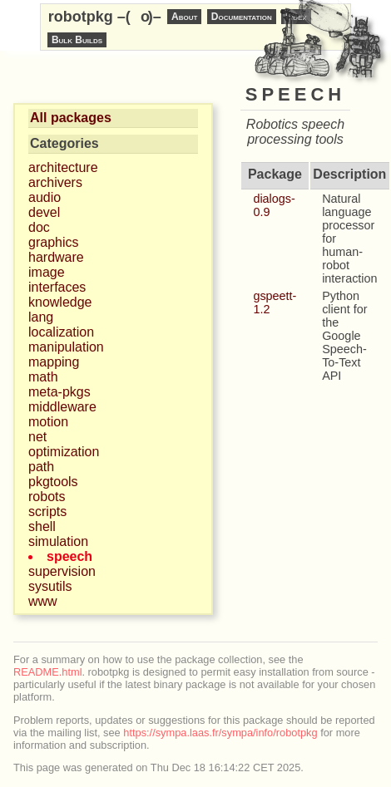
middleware (62, 407)
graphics (53, 242)
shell (42, 526)
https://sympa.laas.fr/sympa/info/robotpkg (220, 732)
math (43, 377)
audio (44, 197)
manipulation (66, 347)
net (37, 437)
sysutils (50, 586)
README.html (47, 672)
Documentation (241, 16)
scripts (47, 511)
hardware (56, 257)
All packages (70, 118)
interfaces (57, 287)
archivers (55, 182)
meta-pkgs (59, 392)
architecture (63, 167)
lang (40, 317)
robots (46, 496)
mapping (53, 362)
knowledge (60, 302)
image (46, 272)
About (184, 16)
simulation (58, 541)
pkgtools (53, 482)
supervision (62, 571)
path (41, 467)
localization (61, 332)
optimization (63, 452)
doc (39, 227)
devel (44, 212)
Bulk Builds (77, 40)
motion (48, 422)
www (42, 601)
